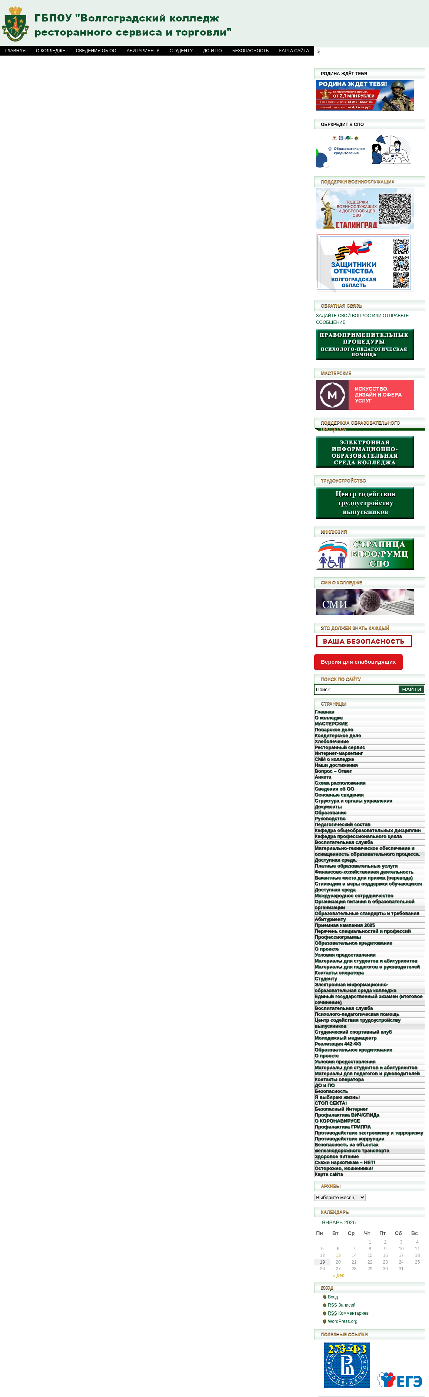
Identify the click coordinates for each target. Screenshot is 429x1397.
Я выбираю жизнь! (337, 1097)
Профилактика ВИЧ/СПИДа (347, 1115)
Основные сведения (339, 794)
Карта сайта (294, 50)
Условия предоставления (345, 955)
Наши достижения (336, 765)
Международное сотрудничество (354, 895)
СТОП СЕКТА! (331, 1103)
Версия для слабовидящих (358, 661)
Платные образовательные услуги (356, 866)
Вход (333, 1297)
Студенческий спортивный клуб (353, 1032)
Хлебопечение (332, 741)
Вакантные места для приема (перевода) (363, 877)
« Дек (338, 1275)
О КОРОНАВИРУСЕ (337, 1121)
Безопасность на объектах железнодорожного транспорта (352, 1147)
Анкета (323, 777)
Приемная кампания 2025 (345, 925)
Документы (328, 806)
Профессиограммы (338, 937)
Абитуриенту (143, 50)
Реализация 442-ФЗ (338, 1043)
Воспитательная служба (344, 842)
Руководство (330, 818)
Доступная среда (335, 889)
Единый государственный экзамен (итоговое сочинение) (368, 999)
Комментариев (348, 1313)
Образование (330, 812)
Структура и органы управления (353, 800)
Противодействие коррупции (349, 1138)
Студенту (181, 50)
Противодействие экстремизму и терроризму (369, 1132)
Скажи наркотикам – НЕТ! (345, 1162)
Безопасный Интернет (341, 1109)
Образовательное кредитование (353, 943)
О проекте (327, 949)
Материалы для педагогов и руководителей (367, 966)
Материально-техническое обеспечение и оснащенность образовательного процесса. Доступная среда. (367, 854)
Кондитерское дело (338, 735)
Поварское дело (334, 729)
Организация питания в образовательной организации (364, 904)
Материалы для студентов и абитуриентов (366, 960)
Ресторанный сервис (340, 747)
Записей (342, 1305)
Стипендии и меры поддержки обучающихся (368, 883)
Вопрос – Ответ (333, 771)
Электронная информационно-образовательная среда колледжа (355, 987)
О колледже (51, 50)
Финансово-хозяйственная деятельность (364, 872)
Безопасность (250, 50)
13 (338, 1255)
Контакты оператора (339, 972)
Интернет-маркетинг (339, 753)
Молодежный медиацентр (345, 1038)
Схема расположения (340, 783)
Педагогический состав (342, 824)
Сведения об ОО (96, 50)
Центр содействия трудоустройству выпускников (357, 1023)
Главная (15, 50)
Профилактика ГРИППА (343, 1126)
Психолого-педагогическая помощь (357, 1014)
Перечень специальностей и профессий (363, 931)
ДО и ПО (212, 50)
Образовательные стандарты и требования (367, 913)
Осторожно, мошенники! (344, 1168)
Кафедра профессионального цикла (358, 836)
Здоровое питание (337, 1156)
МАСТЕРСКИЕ (331, 723)
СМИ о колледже (334, 759)
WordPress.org (343, 1321)
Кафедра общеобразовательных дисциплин (367, 830)
